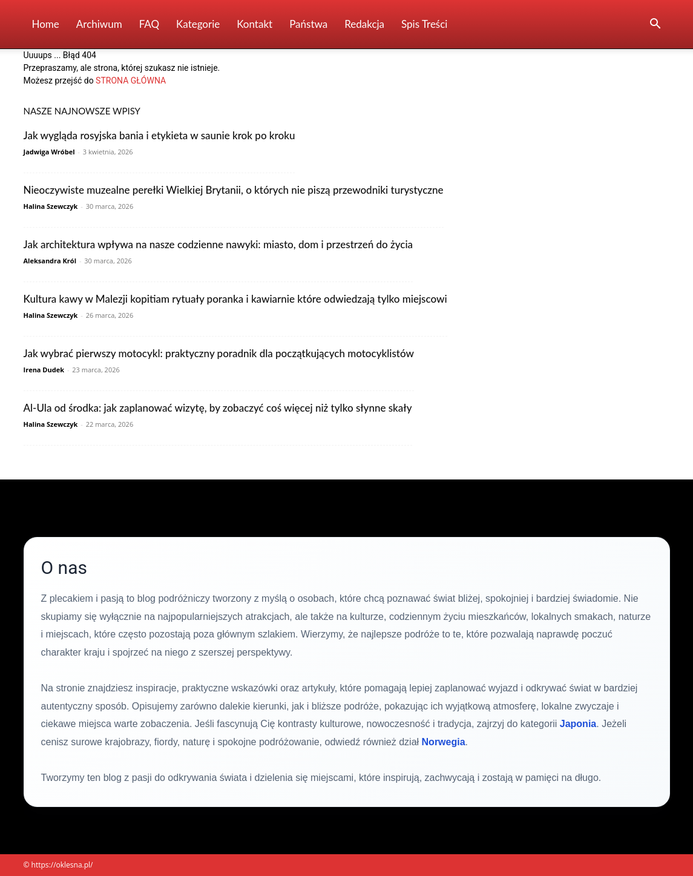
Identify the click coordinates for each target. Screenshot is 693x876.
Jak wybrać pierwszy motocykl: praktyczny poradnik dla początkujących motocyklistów (219, 353)
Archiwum (99, 24)
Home (45, 24)
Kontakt (254, 24)
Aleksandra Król (50, 260)
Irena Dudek (44, 369)
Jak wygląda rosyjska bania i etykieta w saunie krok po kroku (159, 135)
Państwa (308, 24)
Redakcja (364, 24)
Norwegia (443, 742)
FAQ (149, 24)
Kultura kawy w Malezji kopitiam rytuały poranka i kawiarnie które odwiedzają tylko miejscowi (235, 298)
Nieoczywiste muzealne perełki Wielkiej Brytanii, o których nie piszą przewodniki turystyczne (234, 189)
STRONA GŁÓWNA (131, 80)
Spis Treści (424, 24)
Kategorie (198, 24)
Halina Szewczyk (51, 206)
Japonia (578, 724)
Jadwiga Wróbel (49, 151)
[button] (655, 25)
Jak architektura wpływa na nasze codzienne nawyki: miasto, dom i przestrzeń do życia (218, 244)
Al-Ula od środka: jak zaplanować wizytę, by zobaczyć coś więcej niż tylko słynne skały (218, 407)
